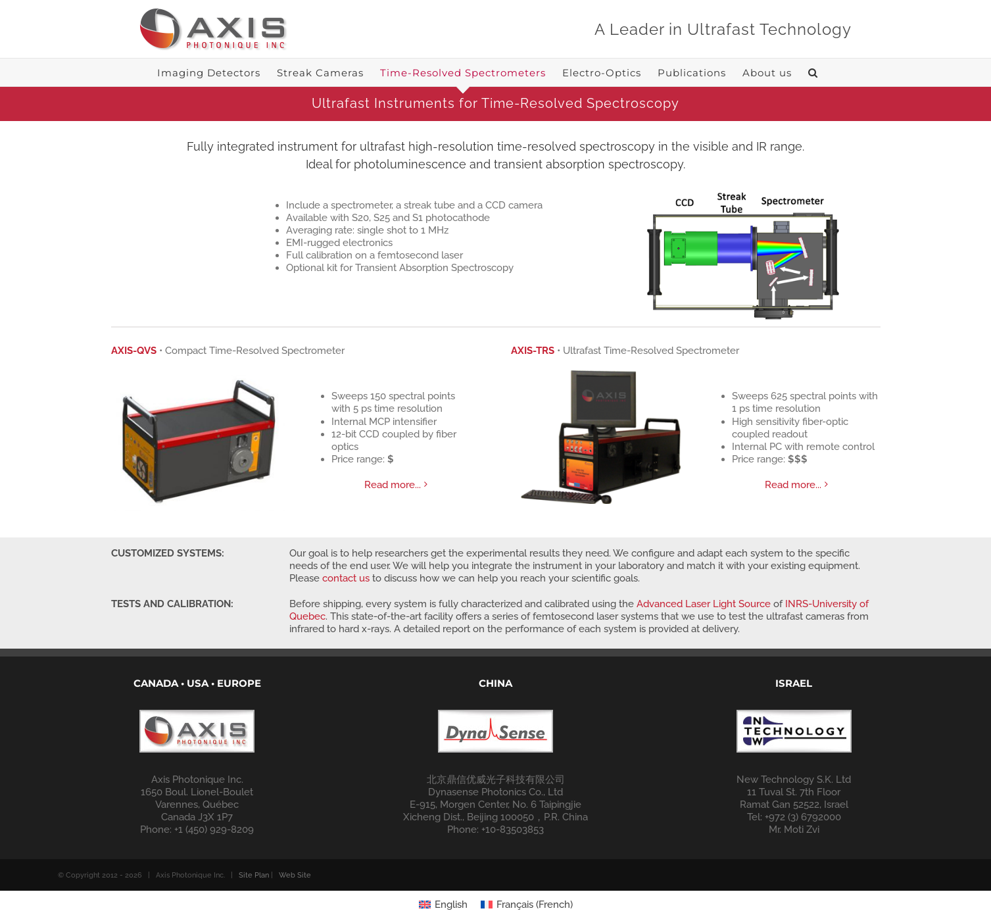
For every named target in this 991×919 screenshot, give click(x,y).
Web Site (295, 855)
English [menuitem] (451, 885)
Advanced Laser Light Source (704, 604)
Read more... (392, 485)
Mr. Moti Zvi (794, 810)
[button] (813, 72)
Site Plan (254, 855)
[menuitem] (443, 885)
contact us (346, 578)
